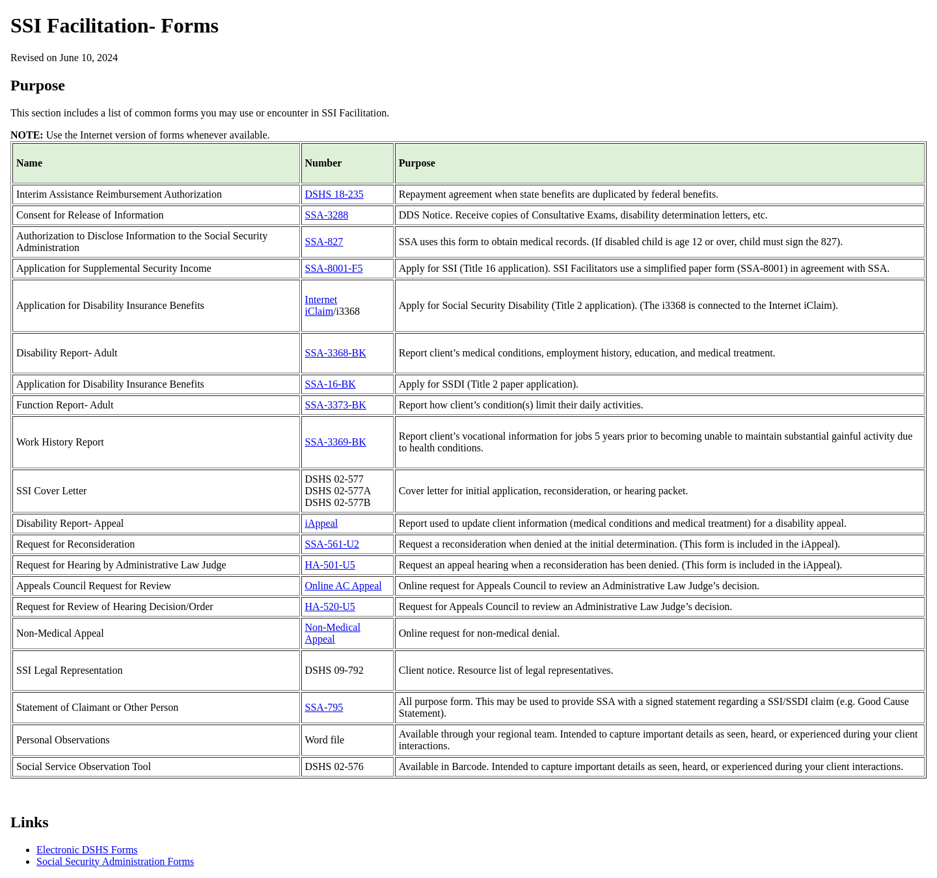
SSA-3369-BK (335, 441)
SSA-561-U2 (332, 544)
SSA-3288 (327, 214)
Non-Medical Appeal (332, 633)
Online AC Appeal (343, 585)
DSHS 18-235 (334, 194)
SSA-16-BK (330, 384)
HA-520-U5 (330, 606)
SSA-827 (324, 241)
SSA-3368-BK (335, 352)
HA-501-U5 (330, 564)
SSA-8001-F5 (334, 268)
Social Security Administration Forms (115, 861)
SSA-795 (324, 707)
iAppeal (321, 523)
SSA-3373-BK (335, 404)
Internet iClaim (321, 305)
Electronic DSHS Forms (87, 849)
